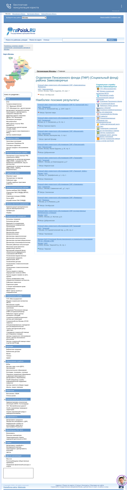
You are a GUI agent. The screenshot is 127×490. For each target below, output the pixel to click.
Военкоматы (10, 433)
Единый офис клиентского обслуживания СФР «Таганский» (60, 158)
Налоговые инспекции (13, 141)
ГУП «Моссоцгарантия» (108, 89)
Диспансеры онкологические (16, 238)
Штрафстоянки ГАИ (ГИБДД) (16, 200)
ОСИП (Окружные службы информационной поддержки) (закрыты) (16, 381)
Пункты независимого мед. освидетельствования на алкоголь (17, 279)
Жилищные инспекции (13, 119)
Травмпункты (10, 288)
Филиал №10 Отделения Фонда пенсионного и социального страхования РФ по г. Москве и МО (65, 240)
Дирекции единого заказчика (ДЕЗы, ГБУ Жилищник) (16, 116)
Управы (8, 212)
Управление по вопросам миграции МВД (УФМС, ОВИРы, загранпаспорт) (18, 167)
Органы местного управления (17, 204)
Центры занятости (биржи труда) (17, 385)
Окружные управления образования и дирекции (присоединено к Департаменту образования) (18, 375)
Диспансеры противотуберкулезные (18, 240)
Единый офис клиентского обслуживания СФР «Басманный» (60, 118)
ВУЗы (8, 364)
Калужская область (33, 14)
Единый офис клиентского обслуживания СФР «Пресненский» (61, 144)
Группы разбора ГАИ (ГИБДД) (16, 190)
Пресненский (46, 147)
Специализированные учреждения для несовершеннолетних (105, 120)
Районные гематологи (13, 282)
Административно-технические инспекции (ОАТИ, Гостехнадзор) (17, 403)
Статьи (46, 40)
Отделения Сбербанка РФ (15, 143)
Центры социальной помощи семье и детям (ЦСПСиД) (18, 342)
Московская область (18, 14)
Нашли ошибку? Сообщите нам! (110, 17)
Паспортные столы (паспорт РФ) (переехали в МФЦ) (17, 156)
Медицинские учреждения (16, 216)
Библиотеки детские (13, 351)
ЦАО (39, 89)
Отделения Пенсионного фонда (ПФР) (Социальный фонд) (17, 310)
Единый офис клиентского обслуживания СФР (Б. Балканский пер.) (63, 105)
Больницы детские (12, 221)
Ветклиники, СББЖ (12, 393)
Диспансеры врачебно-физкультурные (14, 229)
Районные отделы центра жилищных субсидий (14, 314)
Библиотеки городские (13, 349)
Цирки (8, 358)
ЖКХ (8, 99)
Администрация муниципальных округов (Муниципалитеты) (17, 207)
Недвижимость (11, 417)
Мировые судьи (11, 176)
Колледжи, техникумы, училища (17, 372)
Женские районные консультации (17, 244)
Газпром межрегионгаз (14, 104)
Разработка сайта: (10, 487)
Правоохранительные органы (17, 187)
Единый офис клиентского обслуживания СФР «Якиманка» (60, 198)
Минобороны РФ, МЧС (14, 430)
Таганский (45, 160)
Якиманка (45, 200)
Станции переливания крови (15, 286)
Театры (8, 355)
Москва (40, 173)
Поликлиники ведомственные (16, 255)
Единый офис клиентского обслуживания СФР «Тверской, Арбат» (62, 171)
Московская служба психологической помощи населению (105, 97)
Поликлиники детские (13, 261)
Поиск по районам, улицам (16, 40)
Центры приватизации (13, 134)
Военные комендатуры (14, 435)
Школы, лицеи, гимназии (14, 387)
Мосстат (9, 459)
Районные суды (11, 180)
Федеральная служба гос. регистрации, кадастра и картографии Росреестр (15, 425)
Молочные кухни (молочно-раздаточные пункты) (15, 247)
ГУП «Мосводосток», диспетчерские (18, 108)
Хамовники (46, 187)
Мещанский (46, 107)
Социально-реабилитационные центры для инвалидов (16, 318)
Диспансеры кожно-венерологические (12, 233)
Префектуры (10, 210)
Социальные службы (14, 296)
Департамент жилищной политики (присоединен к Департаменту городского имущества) (17, 111)
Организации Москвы (46, 71)
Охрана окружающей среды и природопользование (16, 412)
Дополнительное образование (16, 370)
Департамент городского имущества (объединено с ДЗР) (17, 420)
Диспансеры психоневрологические (18, 242)
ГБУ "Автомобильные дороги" (16, 406)
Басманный (46, 120)
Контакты (85, 485)
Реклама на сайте (97, 485)
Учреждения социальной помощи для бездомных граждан (17, 333)
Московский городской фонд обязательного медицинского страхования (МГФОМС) (16, 252)
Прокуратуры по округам (14, 178)
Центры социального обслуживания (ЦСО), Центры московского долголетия (106, 134)
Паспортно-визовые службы (16, 152)
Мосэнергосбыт (11, 121)
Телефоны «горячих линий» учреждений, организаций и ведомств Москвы (17, 47)
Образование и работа (14, 361)
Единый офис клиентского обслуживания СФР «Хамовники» (60, 184)
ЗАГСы (8, 452)
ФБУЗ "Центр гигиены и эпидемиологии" (14, 291)
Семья (8, 442)
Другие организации (13, 456)
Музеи (8, 353)
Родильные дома (12, 284)
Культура (9, 346)
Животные (10, 390)
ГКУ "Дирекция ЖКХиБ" (14, 106)
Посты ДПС (10, 198)
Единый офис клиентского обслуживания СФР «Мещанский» (60, 131)
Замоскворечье (47, 89)
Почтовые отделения (13, 145)
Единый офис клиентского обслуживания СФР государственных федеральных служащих (62, 212)
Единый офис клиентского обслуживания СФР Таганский (59, 226)
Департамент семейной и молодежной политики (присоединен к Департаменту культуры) (16, 448)
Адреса (58, 485)
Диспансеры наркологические (16, 236)
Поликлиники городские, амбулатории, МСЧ (14, 258)
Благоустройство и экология (16, 399)
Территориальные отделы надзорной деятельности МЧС (16, 438)
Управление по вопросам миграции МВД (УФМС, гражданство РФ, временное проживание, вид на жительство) (18, 161)
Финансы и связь (12, 138)
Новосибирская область (49, 14)
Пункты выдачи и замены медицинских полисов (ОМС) (16, 271)
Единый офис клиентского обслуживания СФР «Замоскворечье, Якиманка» (62, 86)
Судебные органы (13, 173)
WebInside (22, 487)
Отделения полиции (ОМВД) (15, 196)
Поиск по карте (35, 40)
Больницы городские (13, 219)
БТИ (7, 102)
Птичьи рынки (11, 395)
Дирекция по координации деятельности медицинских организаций (15, 224)
